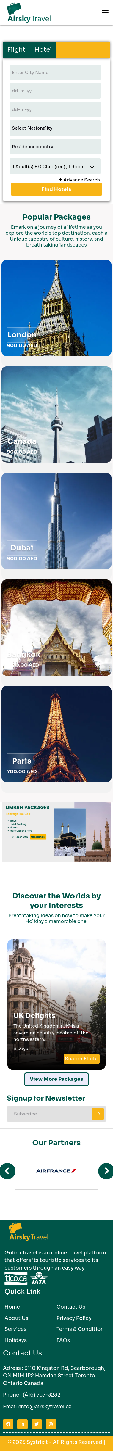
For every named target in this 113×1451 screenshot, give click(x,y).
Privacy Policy (74, 1318)
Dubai (22, 548)
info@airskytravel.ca (45, 1407)
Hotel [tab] (43, 50)
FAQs (63, 1340)
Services (15, 1329)
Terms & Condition (80, 1329)
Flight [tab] (16, 50)
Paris (22, 761)
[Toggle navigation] (105, 12)
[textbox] (55, 72)
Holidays (15, 1340)
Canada (22, 441)
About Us (16, 1318)
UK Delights (34, 1016)
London (22, 335)
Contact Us (70, 1307)
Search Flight (81, 1059)
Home (12, 1307)
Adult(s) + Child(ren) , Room (49, 166)
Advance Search (79, 180)
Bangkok (24, 654)
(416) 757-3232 (41, 1395)
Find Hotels (56, 189)
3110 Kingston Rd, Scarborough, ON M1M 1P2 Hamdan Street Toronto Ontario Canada (54, 1375)
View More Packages (56, 1079)
